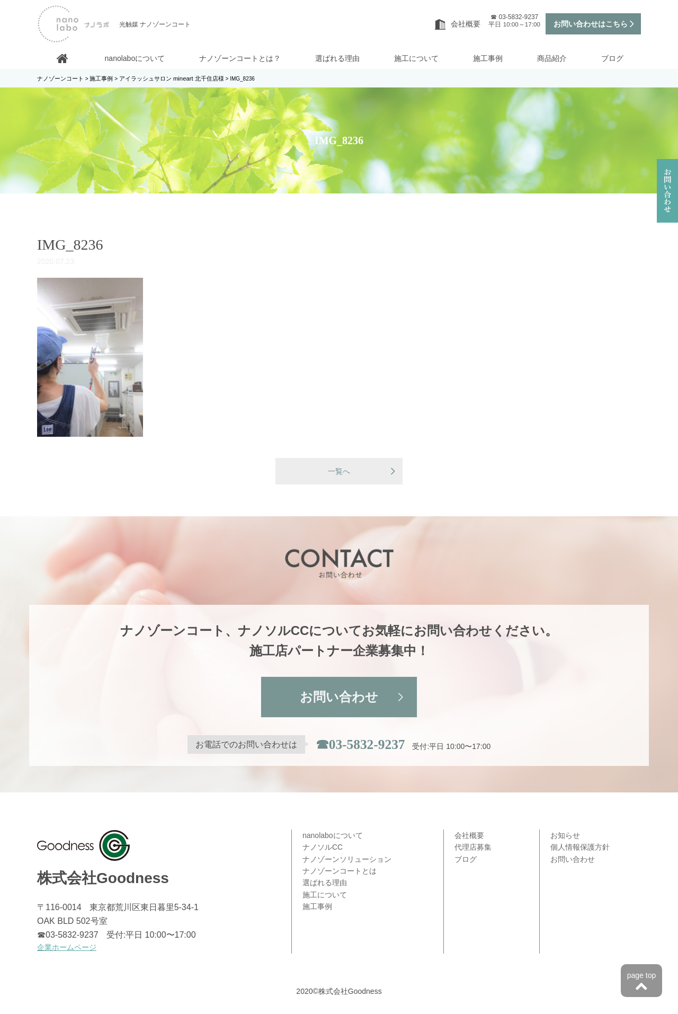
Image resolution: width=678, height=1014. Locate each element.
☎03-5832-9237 (360, 746)
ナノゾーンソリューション (346, 860)
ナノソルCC (322, 848)
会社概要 (457, 24)
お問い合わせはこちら (591, 24)
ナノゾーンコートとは (339, 872)
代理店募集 (473, 848)
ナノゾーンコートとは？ (240, 58)
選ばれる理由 (337, 58)
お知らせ (565, 836)
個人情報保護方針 (580, 848)
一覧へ (339, 472)
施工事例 (488, 58)
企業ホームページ (66, 948)
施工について (416, 58)
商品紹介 (552, 58)
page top (641, 982)
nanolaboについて (135, 58)
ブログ (612, 58)
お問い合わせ (339, 698)
